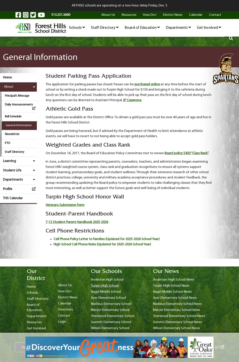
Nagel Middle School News (172, 292)
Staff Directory (105, 27)
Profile (20, 189)
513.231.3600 (60, 15)
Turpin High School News (171, 286)
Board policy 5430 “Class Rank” (187, 153)
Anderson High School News (173, 280)
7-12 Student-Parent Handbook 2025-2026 (77, 222)
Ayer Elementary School (108, 298)
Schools (77, 27)
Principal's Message (17, 95)
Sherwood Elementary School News (179, 316)
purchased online (147, 84)
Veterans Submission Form (65, 205)
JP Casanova (132, 100)
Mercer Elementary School (110, 310)
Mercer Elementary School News (176, 310)
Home (7, 77)
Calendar (195, 15)
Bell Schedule (13, 116)
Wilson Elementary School (110, 328)
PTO (7, 143)
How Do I (149, 15)
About (20, 87)
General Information (19, 125)
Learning (20, 161)
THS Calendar (13, 198)
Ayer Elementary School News (175, 298)
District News (172, 15)
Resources (129, 15)
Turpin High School (105, 286)
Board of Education (142, 27)
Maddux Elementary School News (177, 304)
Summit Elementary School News (177, 322)
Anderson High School (107, 280)
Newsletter (12, 134)
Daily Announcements (21, 106)
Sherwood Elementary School (112, 316)
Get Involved (209, 27)
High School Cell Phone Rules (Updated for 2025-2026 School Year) (102, 244)
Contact (215, 15)
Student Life (20, 170)
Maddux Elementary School (111, 304)
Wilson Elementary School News (176, 328)
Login (62, 322)
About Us (108, 15)
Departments (178, 27)
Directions (65, 310)
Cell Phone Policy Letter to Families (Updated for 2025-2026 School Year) (106, 239)
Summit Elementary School (111, 322)
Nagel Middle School (106, 292)
